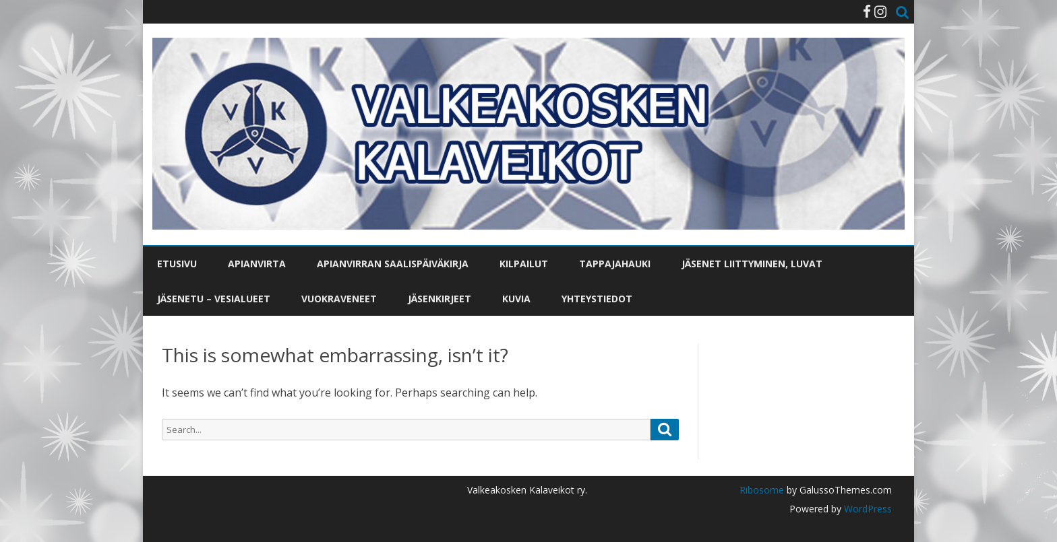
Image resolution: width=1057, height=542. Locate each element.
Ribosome (761, 489)
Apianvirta (257, 263)
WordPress (866, 508)
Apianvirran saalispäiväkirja (393, 263)
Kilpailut (524, 263)
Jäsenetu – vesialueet (213, 298)
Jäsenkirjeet (439, 298)
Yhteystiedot (597, 298)
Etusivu (177, 263)
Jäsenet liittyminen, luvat (752, 263)
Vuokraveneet (339, 298)
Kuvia (516, 298)
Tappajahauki (615, 263)
